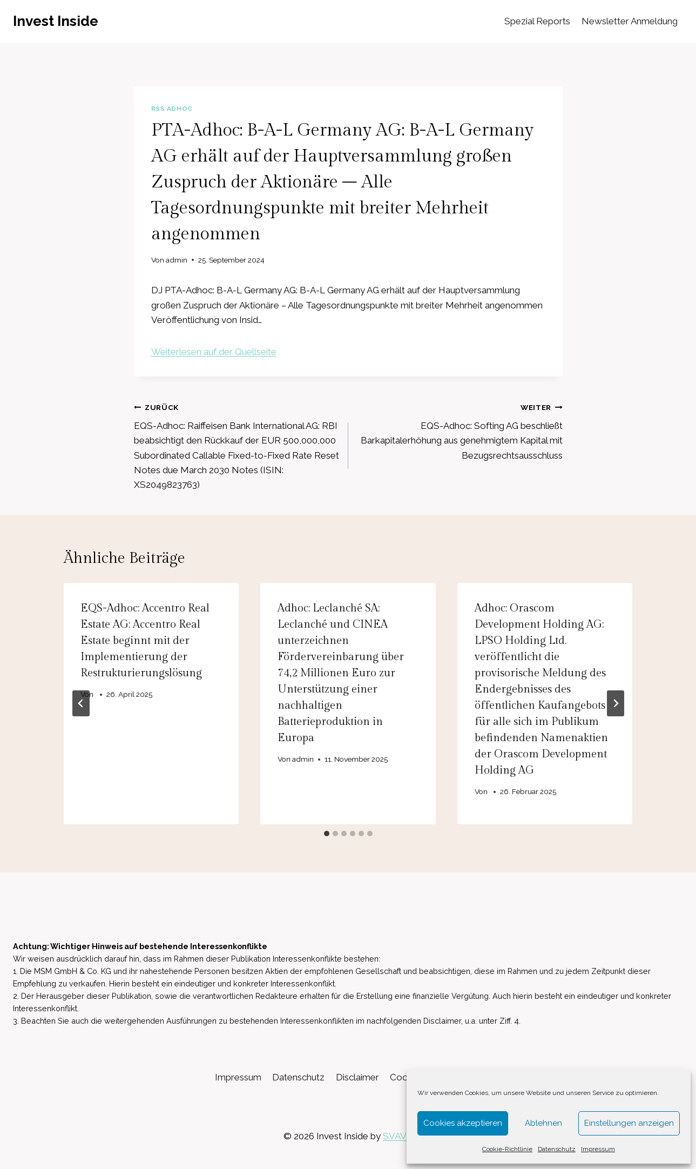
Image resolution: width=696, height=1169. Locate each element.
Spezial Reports (537, 21)
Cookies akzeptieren (462, 1123)
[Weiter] (615, 703)
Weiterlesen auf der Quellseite (213, 351)
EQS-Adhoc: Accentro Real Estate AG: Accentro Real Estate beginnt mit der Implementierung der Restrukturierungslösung (145, 641)
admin (176, 260)
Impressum (598, 1149)
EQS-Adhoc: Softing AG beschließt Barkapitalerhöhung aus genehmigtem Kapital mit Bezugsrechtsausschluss (460, 430)
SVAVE (398, 1136)
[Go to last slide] (81, 703)
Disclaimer (357, 1077)
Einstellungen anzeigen (629, 1123)
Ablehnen (543, 1123)
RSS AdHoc (172, 108)
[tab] (326, 833)
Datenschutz (557, 1149)
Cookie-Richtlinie (507, 1149)
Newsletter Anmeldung (630, 21)
